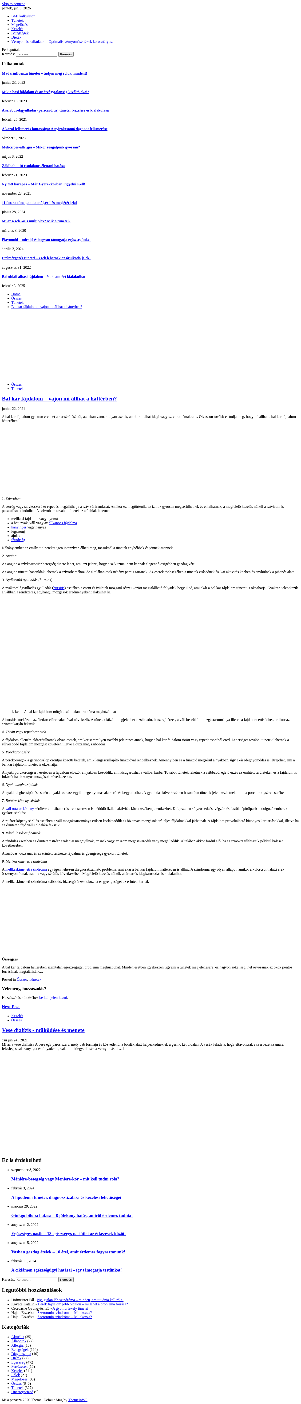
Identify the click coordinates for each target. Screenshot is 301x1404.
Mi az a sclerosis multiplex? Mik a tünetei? (36, 221)
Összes (16, 384)
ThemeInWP (77, 1400)
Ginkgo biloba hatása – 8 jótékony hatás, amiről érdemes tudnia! (72, 1215)
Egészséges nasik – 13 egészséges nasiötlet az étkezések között (68, 1233)
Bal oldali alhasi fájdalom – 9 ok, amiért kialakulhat (43, 277)
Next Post (11, 1006)
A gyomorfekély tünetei (70, 1308)
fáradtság (18, 540)
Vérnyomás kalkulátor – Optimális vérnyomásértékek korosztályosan (63, 42)
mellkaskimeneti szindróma (26, 869)
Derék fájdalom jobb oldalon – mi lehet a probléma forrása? (83, 1304)
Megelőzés (19, 25)
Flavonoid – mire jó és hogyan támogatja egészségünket (46, 240)
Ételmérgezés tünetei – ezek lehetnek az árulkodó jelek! (46, 258)
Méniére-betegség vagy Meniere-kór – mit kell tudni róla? (65, 1178)
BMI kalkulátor (23, 16)
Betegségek (20, 33)
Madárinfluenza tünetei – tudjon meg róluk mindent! (44, 73)
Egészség (18, 1362)
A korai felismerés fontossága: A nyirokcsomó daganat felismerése (54, 129)
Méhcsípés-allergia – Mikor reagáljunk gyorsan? (41, 147)
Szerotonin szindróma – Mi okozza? (65, 1313)
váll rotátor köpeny (19, 809)
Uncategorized (22, 1392)
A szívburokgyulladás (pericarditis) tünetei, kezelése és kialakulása (55, 110)
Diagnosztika (21, 1354)
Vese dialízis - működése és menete (43, 1030)
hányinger (18, 527)
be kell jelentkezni (53, 998)
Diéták (16, 37)
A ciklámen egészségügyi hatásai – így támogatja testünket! (66, 1270)
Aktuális (17, 1337)
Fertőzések (19, 1366)
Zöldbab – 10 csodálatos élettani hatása (33, 166)
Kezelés (17, 29)
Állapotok (18, 1341)
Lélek (15, 1375)
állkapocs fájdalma (63, 523)
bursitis (58, 588)
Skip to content (13, 4)
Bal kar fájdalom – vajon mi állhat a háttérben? (59, 399)
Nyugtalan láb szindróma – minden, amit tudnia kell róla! (80, 1300)
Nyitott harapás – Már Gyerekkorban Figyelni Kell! (43, 184)
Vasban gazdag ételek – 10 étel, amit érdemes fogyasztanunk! (68, 1251)
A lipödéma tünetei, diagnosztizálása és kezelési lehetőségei (66, 1197)
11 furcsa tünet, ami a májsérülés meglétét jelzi (39, 203)
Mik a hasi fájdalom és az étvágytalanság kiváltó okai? (45, 92)
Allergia (17, 1345)
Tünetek (17, 20)
